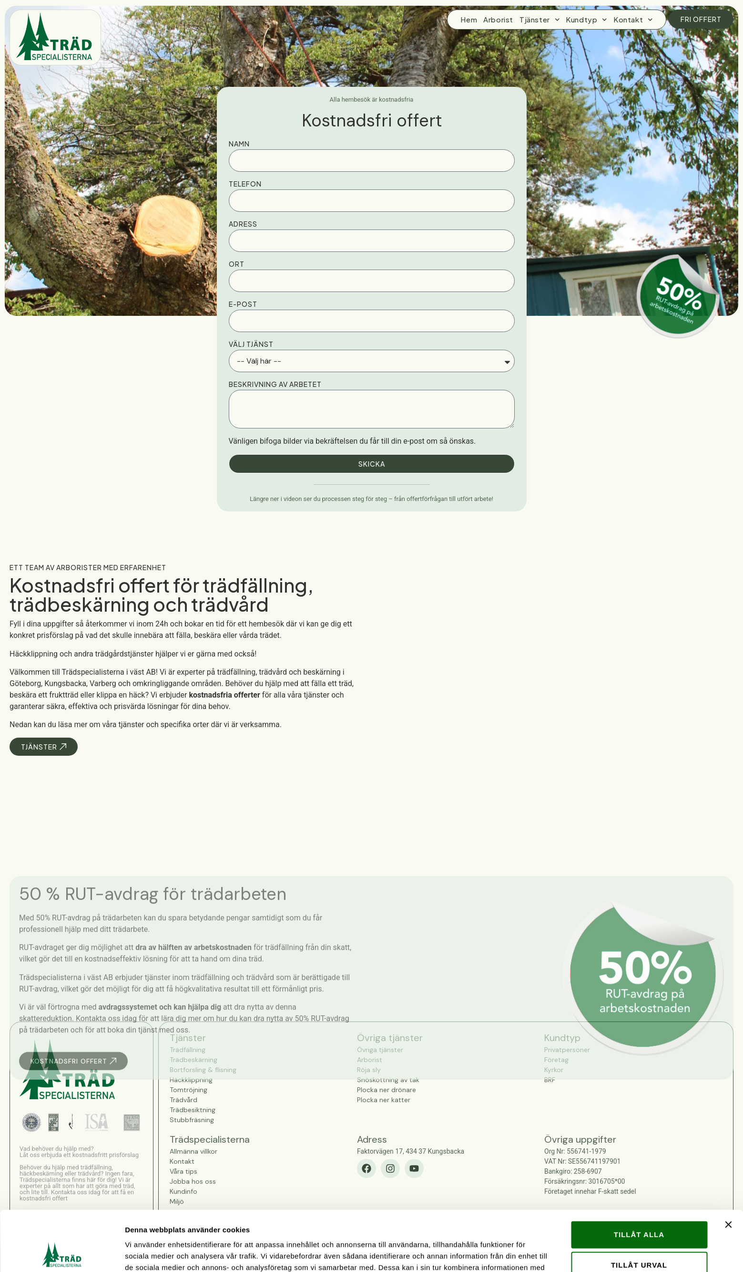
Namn (239, 143)
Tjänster (539, 19)
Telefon (245, 183)
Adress (243, 223)
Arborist (498, 19)
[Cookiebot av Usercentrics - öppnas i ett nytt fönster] (61, 1253)
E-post (243, 304)
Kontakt (633, 19)
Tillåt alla (639, 1178)
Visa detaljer (518, 1253)
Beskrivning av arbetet (275, 384)
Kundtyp (586, 19)
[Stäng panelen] (728, 1168)
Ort (236, 264)
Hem (468, 19)
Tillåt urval (639, 1208)
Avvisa (639, 1239)
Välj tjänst (251, 344)
